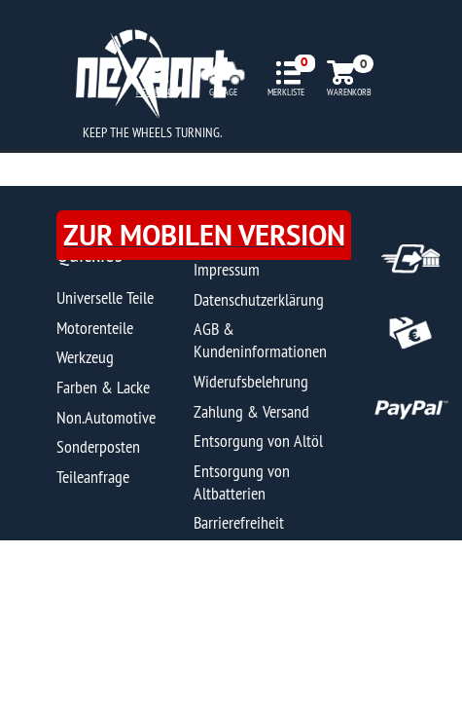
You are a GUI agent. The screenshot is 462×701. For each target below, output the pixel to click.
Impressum (227, 269)
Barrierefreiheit (239, 522)
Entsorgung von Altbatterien (242, 482)
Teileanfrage (92, 476)
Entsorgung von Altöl (258, 440)
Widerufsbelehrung (251, 381)
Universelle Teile (105, 297)
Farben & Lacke (103, 387)
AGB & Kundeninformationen (260, 339)
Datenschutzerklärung (259, 299)
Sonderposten (98, 446)
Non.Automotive (106, 417)
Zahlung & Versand (251, 411)
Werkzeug (85, 357)
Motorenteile (94, 327)
